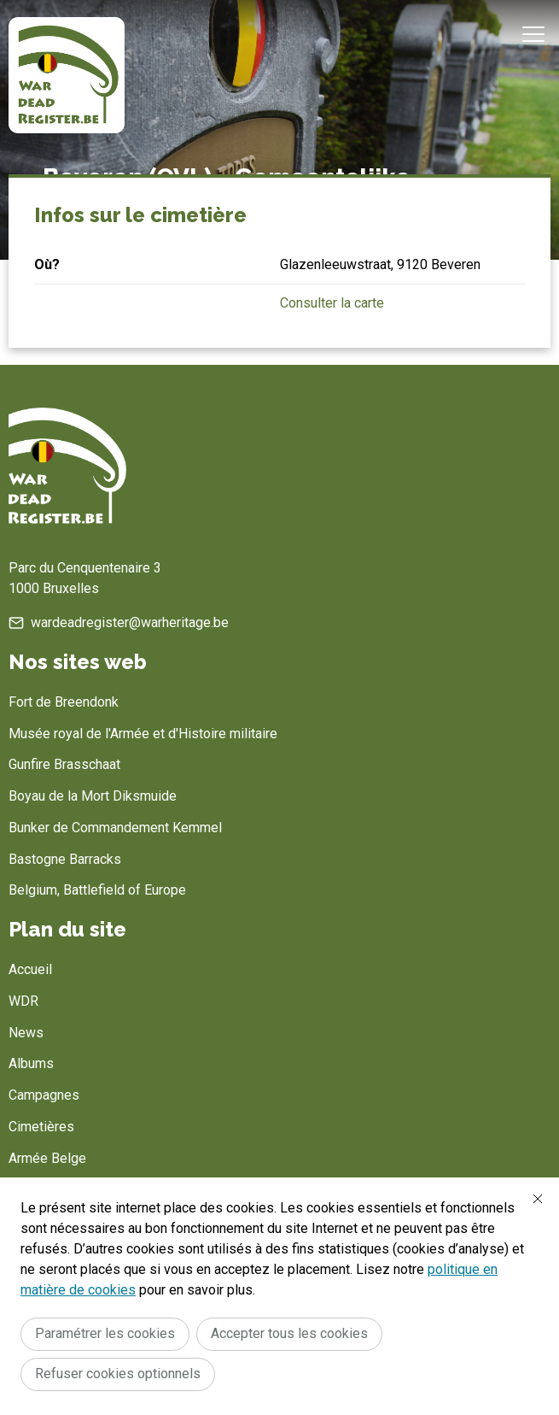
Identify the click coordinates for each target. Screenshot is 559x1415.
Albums (31, 1063)
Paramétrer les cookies (105, 1333)
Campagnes (44, 1095)
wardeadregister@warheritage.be (130, 622)
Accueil (30, 969)
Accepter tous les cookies (289, 1333)
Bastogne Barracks (65, 859)
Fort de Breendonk (64, 702)
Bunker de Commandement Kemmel (115, 827)
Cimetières (41, 1126)
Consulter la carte (332, 303)
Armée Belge (47, 1158)
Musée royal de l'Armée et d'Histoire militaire (143, 733)
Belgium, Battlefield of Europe (97, 890)
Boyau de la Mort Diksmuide (93, 796)
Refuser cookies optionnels (118, 1373)
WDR (23, 1001)
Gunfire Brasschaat (64, 764)
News (26, 1033)
